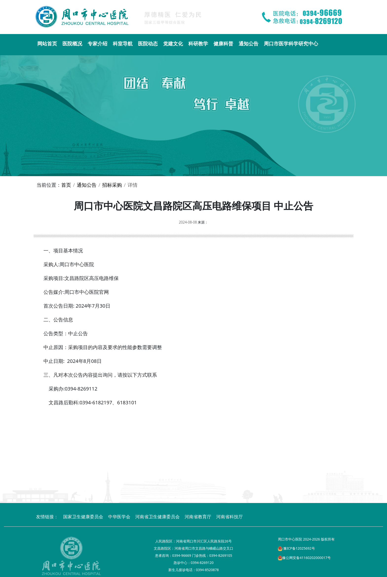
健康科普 (223, 43)
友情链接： (47, 517)
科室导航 (123, 43)
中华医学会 (119, 517)
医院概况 (72, 43)
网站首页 (47, 43)
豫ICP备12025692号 (296, 548)
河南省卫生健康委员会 (157, 517)
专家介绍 (97, 43)
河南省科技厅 (229, 517)
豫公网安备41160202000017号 (304, 557)
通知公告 (248, 43)
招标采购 (112, 185)
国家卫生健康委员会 (83, 517)
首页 (66, 185)
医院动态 (148, 43)
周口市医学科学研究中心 (291, 43)
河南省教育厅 (198, 517)
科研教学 (198, 43)
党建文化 (173, 43)
